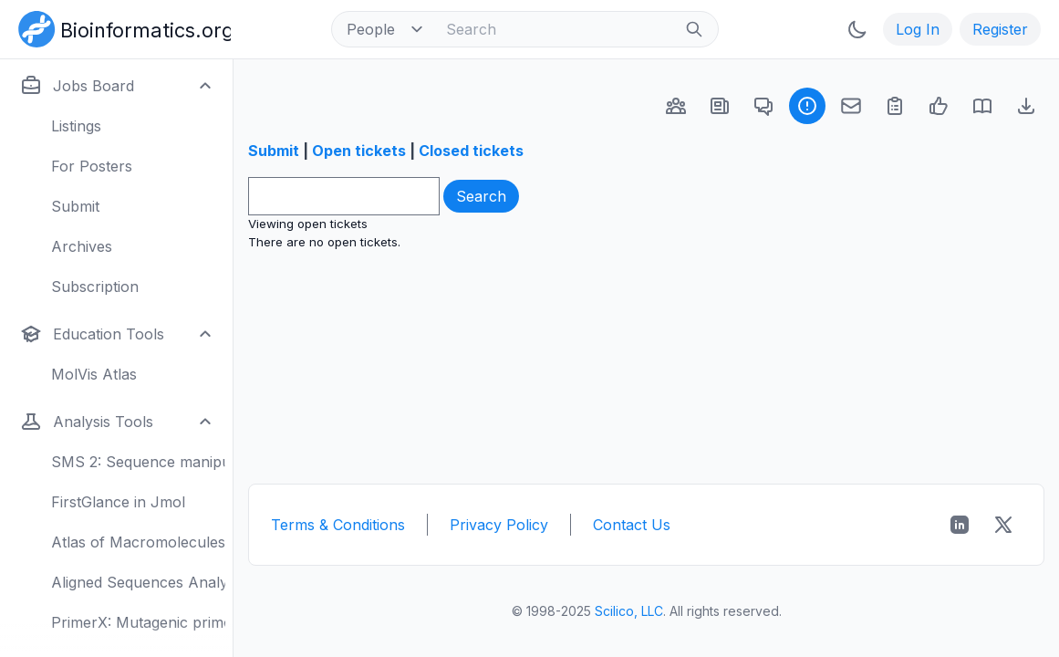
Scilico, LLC (629, 611)
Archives (81, 246)
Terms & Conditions (338, 525)
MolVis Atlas (94, 374)
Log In (918, 29)
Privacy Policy (499, 525)
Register (1000, 29)
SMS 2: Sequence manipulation (138, 462)
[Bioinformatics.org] (121, 27)
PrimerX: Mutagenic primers (138, 622)
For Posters (91, 166)
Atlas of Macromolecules (138, 542)
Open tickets (359, 150)
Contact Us (631, 525)
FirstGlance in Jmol (118, 502)
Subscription (95, 286)
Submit (75, 206)
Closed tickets (471, 150)
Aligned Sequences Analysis (138, 582)
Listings (76, 126)
